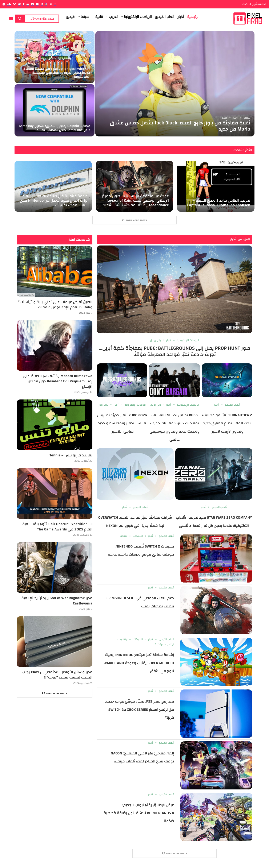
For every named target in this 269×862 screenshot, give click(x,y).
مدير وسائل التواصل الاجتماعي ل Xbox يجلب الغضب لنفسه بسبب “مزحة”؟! (57, 674)
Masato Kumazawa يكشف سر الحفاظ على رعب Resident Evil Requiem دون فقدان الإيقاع (58, 381)
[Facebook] (55, 4)
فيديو (70, 17)
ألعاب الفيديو (164, 17)
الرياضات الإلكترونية (138, 17)
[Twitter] (50, 4)
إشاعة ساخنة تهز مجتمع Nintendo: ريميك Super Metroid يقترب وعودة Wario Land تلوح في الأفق (139, 662)
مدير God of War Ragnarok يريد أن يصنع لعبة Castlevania (57, 600)
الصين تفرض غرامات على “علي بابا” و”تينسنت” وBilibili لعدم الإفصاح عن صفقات (55, 304)
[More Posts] (134, 220)
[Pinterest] (42, 4)
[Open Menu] (11, 18)
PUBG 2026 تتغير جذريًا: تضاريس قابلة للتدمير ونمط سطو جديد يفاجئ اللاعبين (122, 423)
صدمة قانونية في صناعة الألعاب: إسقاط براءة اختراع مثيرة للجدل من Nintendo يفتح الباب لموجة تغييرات (54, 201)
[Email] (32, 4)
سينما (85, 17)
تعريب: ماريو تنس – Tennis (70, 455)
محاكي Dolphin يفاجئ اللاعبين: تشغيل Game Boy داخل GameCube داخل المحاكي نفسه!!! (54, 128)
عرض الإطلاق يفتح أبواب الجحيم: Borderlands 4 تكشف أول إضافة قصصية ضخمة (139, 813)
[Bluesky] (14, 4)
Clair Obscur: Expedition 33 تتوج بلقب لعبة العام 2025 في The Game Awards (57, 526)
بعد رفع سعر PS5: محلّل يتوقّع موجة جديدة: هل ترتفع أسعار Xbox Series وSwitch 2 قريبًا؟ (139, 709)
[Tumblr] (23, 4)
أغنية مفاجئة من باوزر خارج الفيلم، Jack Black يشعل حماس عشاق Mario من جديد (180, 126)
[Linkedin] (28, 4)
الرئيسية (193, 17)
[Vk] (19, 4)
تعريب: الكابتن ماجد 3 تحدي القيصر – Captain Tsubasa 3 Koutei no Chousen (218, 203)
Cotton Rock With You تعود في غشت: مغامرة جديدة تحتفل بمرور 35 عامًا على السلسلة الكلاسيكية (56, 73)
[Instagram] (46, 4)
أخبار (181, 17)
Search (20, 19)
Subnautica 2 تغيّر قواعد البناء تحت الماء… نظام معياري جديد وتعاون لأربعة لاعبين (227, 423)
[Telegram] (4, 4)
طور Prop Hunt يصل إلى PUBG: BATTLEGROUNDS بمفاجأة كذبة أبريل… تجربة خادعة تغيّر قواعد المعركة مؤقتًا (174, 351)
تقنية (99, 17)
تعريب (113, 17)
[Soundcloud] (9, 4)
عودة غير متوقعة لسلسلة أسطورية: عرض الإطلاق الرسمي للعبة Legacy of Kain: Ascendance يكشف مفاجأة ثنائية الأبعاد (134, 201)
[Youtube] (37, 4)
